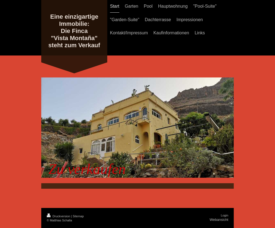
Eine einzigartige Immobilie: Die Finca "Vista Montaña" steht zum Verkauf (74, 31)
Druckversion (59, 216)
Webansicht (219, 220)
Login (224, 215)
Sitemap (78, 216)
